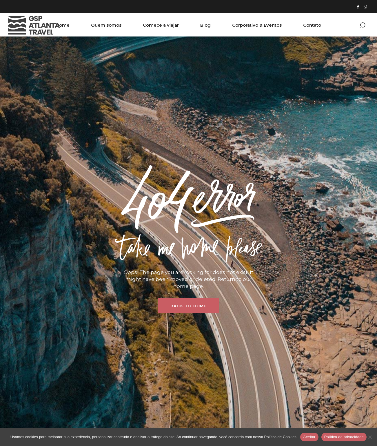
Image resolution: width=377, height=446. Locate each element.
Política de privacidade (344, 437)
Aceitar (309, 437)
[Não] (370, 437)
